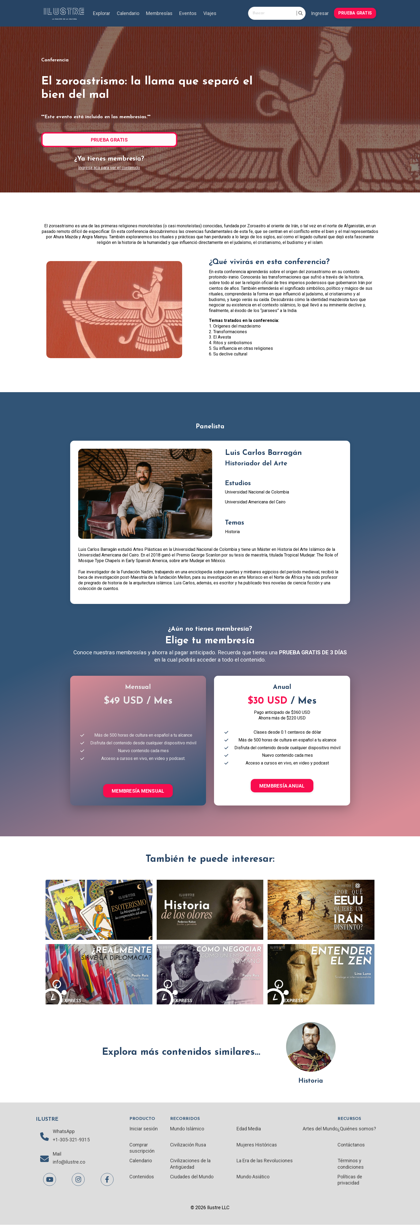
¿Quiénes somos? (357, 1129)
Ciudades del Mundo (191, 1177)
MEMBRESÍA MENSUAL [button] (138, 791)
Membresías (159, 13)
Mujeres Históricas (257, 1145)
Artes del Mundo (320, 1129)
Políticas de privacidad (350, 1180)
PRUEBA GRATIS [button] (355, 13)
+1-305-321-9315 (71, 1140)
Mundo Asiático (253, 1177)
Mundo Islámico (187, 1129)
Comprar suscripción (142, 1148)
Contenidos (141, 1177)
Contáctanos (351, 1145)
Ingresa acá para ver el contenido (109, 167)
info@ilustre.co (69, 1162)
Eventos (188, 13)
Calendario (128, 13)
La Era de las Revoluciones (265, 1161)
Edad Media (249, 1129)
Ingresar (320, 13)
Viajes (210, 13)
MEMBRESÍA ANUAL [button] (282, 786)
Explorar (101, 13)
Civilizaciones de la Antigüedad (190, 1164)
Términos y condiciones (351, 1164)
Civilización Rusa (188, 1145)
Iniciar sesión (143, 1129)
